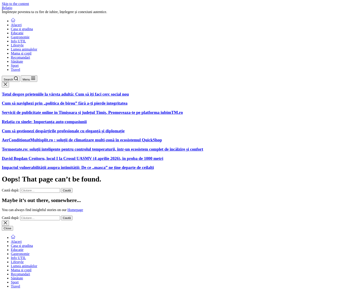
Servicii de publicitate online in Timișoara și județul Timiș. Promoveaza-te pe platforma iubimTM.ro (92, 112)
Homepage (75, 210)
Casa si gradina (22, 29)
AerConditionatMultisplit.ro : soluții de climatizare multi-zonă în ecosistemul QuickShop (82, 140)
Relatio (7, 8)
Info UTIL (18, 41)
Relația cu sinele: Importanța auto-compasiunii (44, 121)
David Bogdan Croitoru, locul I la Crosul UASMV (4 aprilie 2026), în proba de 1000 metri (82, 158)
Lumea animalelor (24, 49)
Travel (15, 69)
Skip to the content (15, 4)
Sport (15, 65)
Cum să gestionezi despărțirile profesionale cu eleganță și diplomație (63, 131)
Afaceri (16, 25)
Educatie (17, 33)
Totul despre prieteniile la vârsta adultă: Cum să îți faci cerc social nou (65, 94)
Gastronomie (20, 37)
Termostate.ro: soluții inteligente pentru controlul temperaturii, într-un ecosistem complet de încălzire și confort (102, 149)
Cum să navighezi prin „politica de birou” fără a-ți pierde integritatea (65, 103)
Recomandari (20, 57)
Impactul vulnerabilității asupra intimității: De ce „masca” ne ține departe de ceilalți (78, 167)
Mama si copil (21, 53)
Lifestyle (17, 45)
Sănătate (17, 61)
